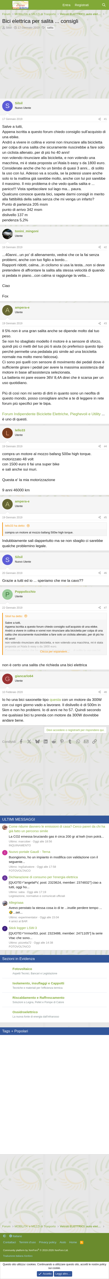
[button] (4, 1235)
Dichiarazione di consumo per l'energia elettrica (43, 876)
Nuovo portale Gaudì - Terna (29, 851)
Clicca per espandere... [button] (55, 651)
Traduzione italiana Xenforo (17, 1255)
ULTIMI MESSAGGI (18, 819)
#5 (105, 517)
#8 (105, 691)
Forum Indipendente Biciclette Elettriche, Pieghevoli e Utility (51, 414)
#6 (105, 572)
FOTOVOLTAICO (20, 870)
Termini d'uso (27, 1241)
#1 (105, 119)
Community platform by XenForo (35, 1249)
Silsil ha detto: (14, 615)
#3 (105, 323)
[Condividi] (99, 119)
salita (50, 27)
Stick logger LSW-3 (23, 927)
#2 (105, 247)
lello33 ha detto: (15, 525)
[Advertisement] (54, 63)
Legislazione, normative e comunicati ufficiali (37, 895)
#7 (105, 607)
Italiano (15, 1235)
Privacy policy (47, 1241)
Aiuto (63, 1241)
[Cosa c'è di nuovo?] (95, 5)
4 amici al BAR (18, 920)
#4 (105, 446)
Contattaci (9, 1241)
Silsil (9, 27)
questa (55, 699)
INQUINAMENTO (20, 844)
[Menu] (6, 5)
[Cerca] (104, 5)
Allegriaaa (16, 902)
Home (73, 1241)
